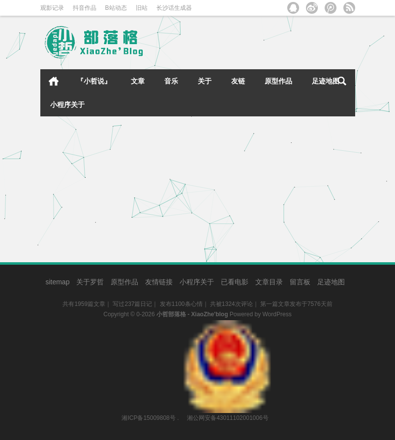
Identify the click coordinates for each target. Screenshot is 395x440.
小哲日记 (155, 205)
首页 (53, 81)
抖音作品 (84, 7)
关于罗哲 (90, 282)
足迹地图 (325, 81)
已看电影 (234, 282)
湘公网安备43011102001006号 (227, 325)
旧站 (142, 7)
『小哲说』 (94, 81)
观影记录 (52, 7)
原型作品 (278, 81)
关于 (205, 81)
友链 (238, 81)
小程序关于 (67, 105)
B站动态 (116, 7)
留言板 (300, 282)
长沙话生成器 (174, 7)
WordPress (277, 314)
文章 (138, 81)
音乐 (171, 81)
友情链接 (159, 282)
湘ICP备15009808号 (148, 417)
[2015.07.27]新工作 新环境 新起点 (101, 141)
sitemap (57, 282)
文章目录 (269, 282)
